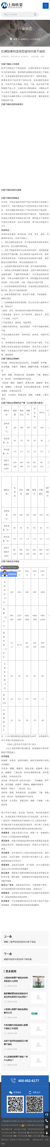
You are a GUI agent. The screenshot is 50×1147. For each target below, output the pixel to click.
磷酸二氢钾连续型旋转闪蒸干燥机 (20, 976)
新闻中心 (25, 39)
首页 (15, 39)
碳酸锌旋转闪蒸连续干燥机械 (18, 993)
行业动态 (36, 39)
